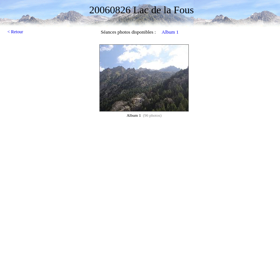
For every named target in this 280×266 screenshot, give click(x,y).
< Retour (15, 31)
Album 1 (170, 32)
